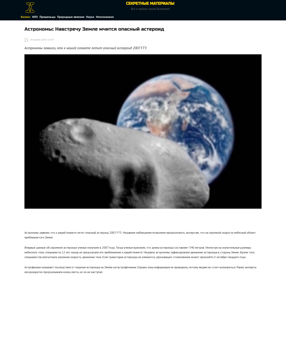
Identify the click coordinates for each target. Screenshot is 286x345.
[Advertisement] (90, 220)
